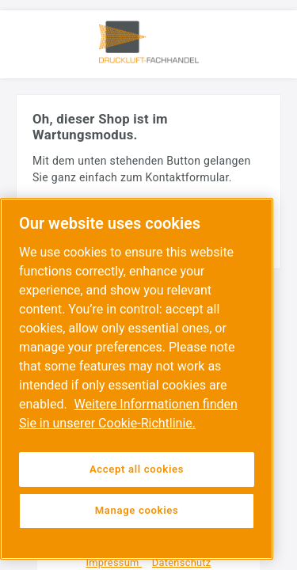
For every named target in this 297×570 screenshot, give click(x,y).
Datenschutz (181, 562)
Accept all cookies (136, 469)
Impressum (114, 562)
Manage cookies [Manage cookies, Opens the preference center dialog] (137, 510)
